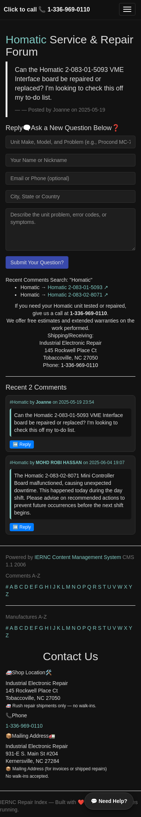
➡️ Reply (22, 444)
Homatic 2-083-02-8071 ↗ (78, 295)
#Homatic (19, 402)
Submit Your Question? (37, 262)
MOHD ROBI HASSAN (59, 462)
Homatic (26, 39)
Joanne (43, 402)
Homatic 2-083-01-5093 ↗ (78, 287)
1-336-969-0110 (69, 9)
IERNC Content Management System (78, 557)
